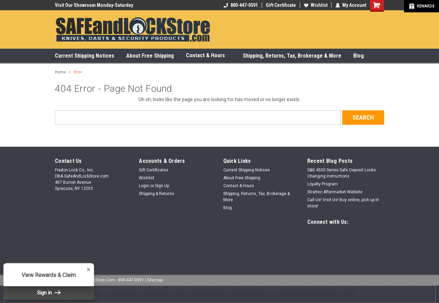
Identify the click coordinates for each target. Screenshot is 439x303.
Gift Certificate (281, 5)
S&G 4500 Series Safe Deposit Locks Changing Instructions (341, 173)
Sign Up (162, 185)
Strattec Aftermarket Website (335, 192)
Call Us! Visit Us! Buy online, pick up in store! (343, 202)
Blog (358, 55)
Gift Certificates (153, 170)
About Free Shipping (150, 55)
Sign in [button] (48, 293)
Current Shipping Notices (84, 55)
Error (78, 72)
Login (144, 185)
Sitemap (155, 280)
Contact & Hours (208, 55)
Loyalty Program (322, 184)
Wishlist (316, 5)
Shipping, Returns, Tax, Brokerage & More (292, 55)
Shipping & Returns (156, 193)
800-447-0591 (241, 5)
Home (60, 72)
